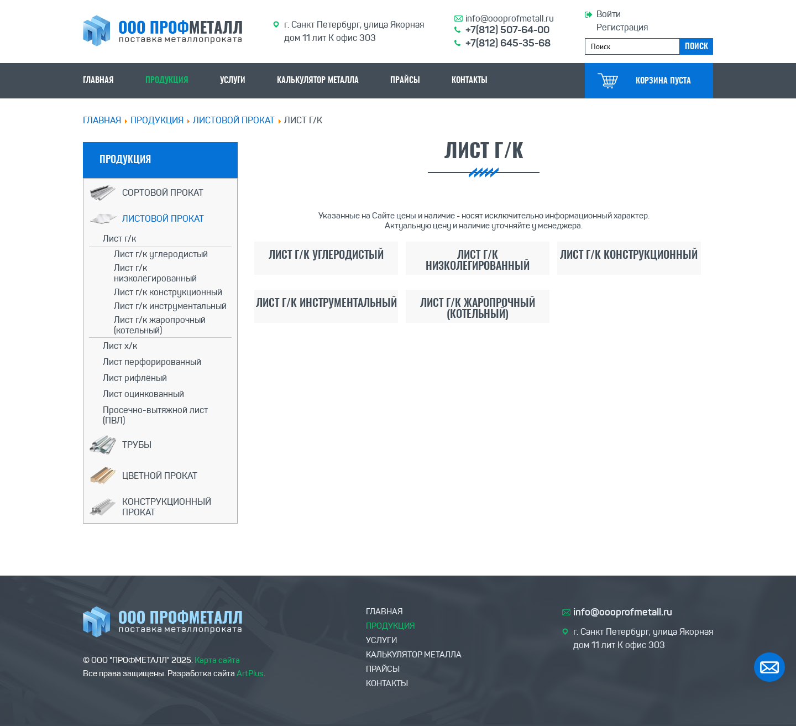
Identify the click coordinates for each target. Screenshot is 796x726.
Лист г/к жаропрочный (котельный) (160, 325)
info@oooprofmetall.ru (509, 18)
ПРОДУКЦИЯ (157, 120)
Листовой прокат (234, 120)
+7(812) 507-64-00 (507, 30)
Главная (102, 120)
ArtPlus (250, 673)
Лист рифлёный (135, 378)
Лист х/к (120, 346)
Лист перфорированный (152, 362)
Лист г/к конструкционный (168, 292)
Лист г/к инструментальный (170, 306)
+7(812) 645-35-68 (508, 43)
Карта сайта (217, 660)
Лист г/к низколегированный (155, 273)
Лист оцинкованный (143, 394)
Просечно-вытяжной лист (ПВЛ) (155, 415)
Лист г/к (119, 238)
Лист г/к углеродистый (161, 254)
